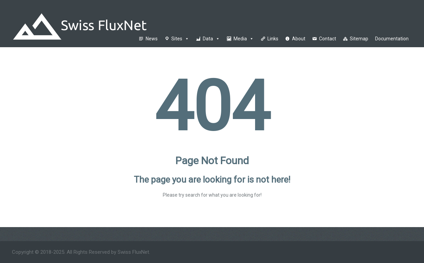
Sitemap (359, 38)
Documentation (392, 38)
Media (244, 38)
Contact (327, 38)
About (298, 38)
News (152, 38)
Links (272, 38)
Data (211, 38)
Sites (180, 38)
